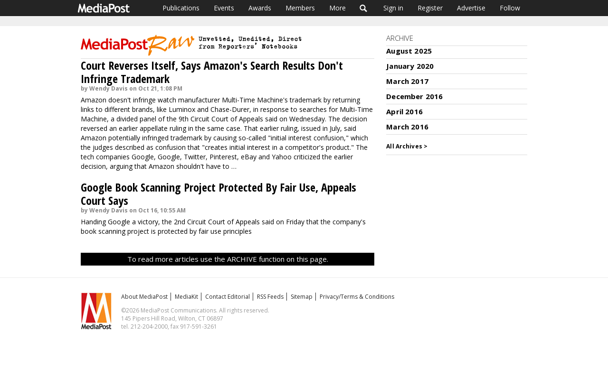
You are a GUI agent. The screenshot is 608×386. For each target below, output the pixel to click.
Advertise (471, 7)
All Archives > (407, 146)
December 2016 (414, 96)
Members (300, 7)
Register (430, 7)
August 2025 (409, 50)
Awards (259, 7)
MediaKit (186, 297)
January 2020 (410, 66)
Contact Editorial (227, 297)
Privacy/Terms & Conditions (357, 297)
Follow (510, 7)
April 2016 (404, 111)
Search (363, 8)
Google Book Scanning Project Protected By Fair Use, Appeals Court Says (218, 193)
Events (224, 7)
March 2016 (407, 126)
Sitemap (302, 297)
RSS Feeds (270, 297)
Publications (181, 7)
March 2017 (407, 81)
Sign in (393, 7)
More (337, 7)
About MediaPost (144, 297)
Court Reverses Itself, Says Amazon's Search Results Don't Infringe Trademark (212, 71)
